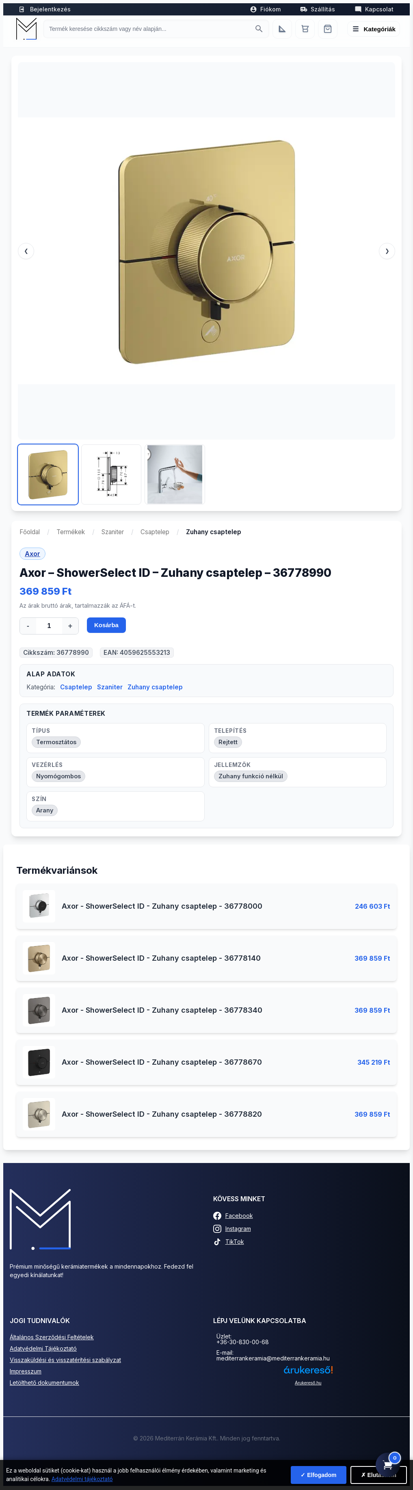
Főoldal (29, 532)
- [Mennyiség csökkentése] (28, 626)
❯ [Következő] (387, 251)
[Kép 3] (175, 474)
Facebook (233, 1217)
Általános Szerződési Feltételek (52, 1337)
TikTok (228, 1243)
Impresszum (25, 1372)
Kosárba (107, 626)
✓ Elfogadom (318, 1475)
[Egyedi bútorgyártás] (282, 29)
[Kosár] (305, 29)
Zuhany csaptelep (155, 688)
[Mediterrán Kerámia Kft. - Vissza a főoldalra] (26, 28)
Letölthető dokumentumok (44, 1383)
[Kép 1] (48, 474)
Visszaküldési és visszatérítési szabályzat (65, 1360)
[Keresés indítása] (259, 29)
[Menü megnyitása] (373, 29)
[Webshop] (327, 29)
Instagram (232, 1230)
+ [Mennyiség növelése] (70, 626)
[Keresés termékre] (149, 29)
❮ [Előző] (26, 251)
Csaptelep (155, 532)
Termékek (70, 532)
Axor (32, 554)
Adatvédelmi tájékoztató (82, 1479)
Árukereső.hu (308, 1383)
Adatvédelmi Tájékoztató (43, 1349)
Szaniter (113, 532)
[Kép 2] (111, 474)
